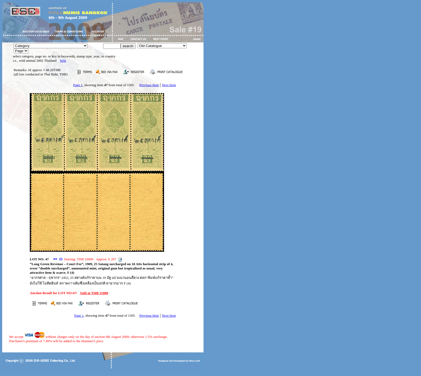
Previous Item (149, 85)
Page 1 (77, 85)
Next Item (169, 85)
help (63, 61)
